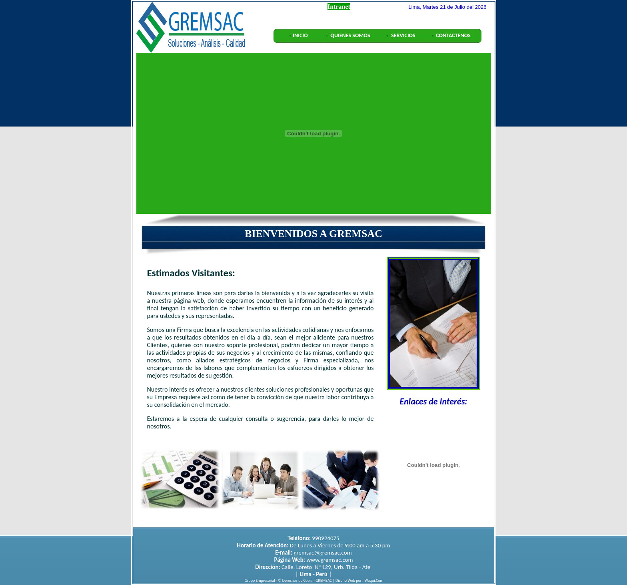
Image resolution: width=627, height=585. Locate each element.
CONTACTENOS (453, 35)
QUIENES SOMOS (350, 35)
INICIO (300, 35)
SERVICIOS (403, 35)
